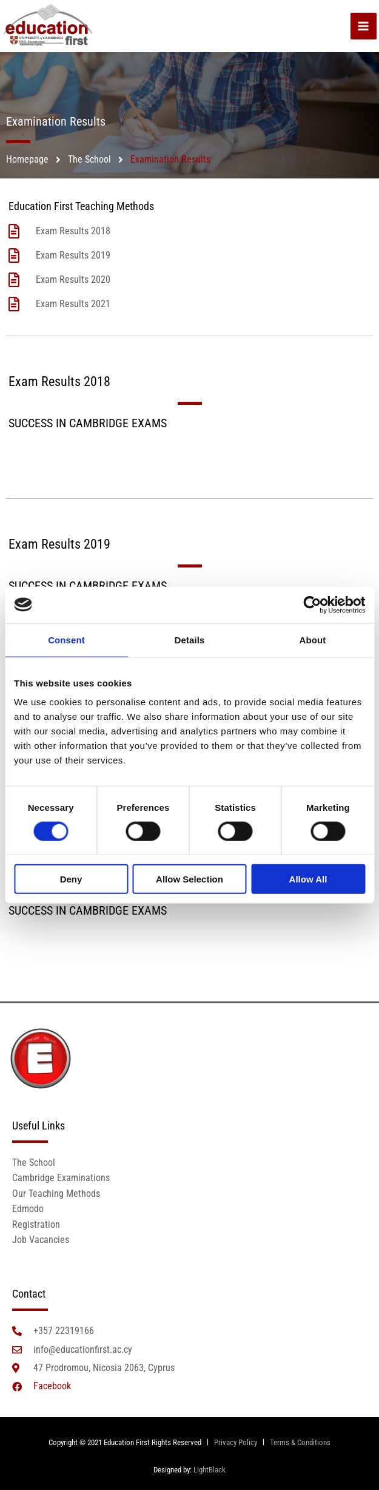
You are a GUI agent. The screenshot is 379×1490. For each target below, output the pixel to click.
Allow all (308, 879)
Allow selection (189, 879)
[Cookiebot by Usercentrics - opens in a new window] (312, 604)
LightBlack (209, 1469)
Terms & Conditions (300, 1442)
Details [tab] (190, 639)
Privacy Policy (234, 1442)
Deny (71, 879)
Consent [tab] (66, 639)
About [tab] (313, 639)
